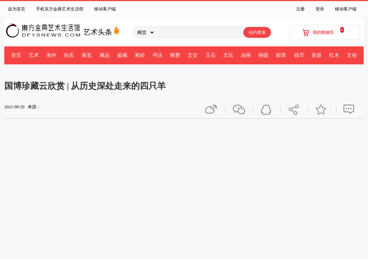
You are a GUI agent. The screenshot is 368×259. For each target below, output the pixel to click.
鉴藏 (122, 55)
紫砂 (140, 55)
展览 (87, 55)
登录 (320, 9)
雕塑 (175, 55)
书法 (157, 55)
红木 (334, 55)
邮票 (281, 55)
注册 (300, 9)
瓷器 (317, 55)
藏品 (105, 55)
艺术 (34, 55)
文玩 (228, 55)
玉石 (211, 55)
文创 (352, 55)
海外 (51, 55)
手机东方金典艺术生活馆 (59, 9)
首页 (16, 55)
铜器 (263, 55)
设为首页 (16, 9)
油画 (246, 55)
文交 (193, 55)
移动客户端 (105, 9)
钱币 (299, 55)
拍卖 (69, 55)
